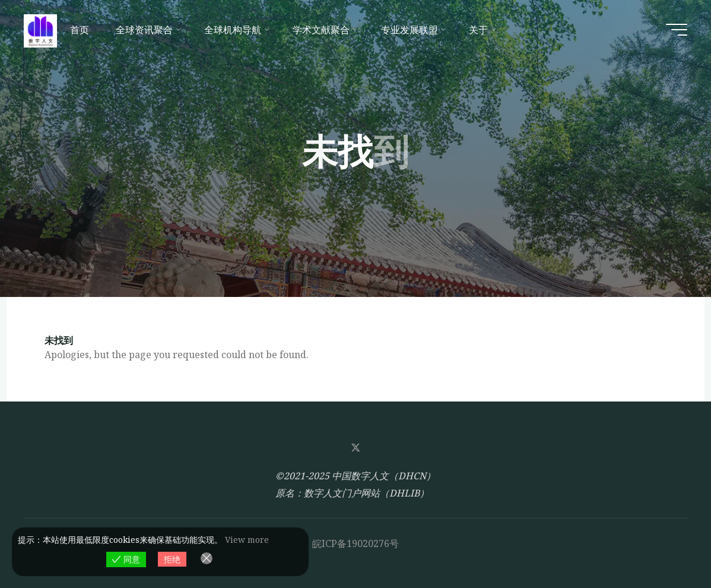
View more (247, 539)
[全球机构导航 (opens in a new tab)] (235, 29)
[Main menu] (676, 30)
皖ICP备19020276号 (355, 543)
